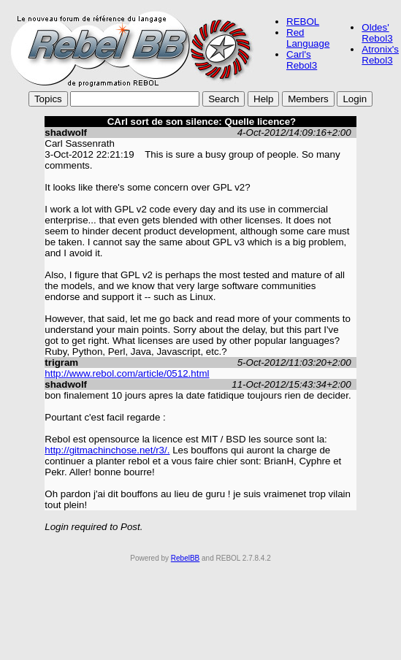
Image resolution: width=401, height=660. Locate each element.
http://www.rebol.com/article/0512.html (127, 373)
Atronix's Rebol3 (380, 55)
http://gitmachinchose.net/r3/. (107, 450)
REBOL (302, 21)
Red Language (307, 38)
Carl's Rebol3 (301, 60)
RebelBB (185, 558)
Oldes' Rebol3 (377, 33)
